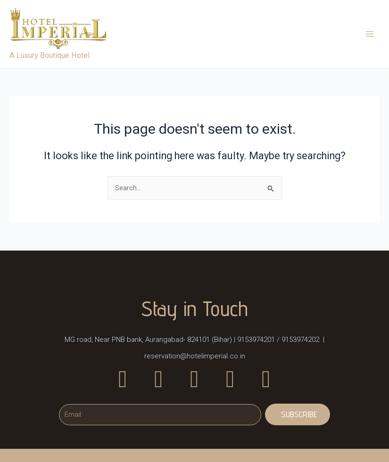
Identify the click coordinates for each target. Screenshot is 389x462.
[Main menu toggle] (370, 35)
